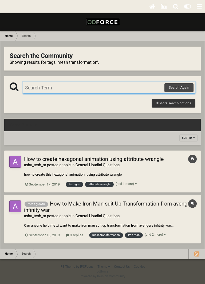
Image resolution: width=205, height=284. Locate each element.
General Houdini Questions (98, 165)
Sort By (188, 137)
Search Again (179, 87)
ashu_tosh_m (35, 165)
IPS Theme (67, 267)
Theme (103, 267)
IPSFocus (86, 267)
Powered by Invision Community (102, 276)
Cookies (139, 267)
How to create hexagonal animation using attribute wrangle (94, 159)
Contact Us (122, 267)
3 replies (74, 235)
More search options (173, 103)
